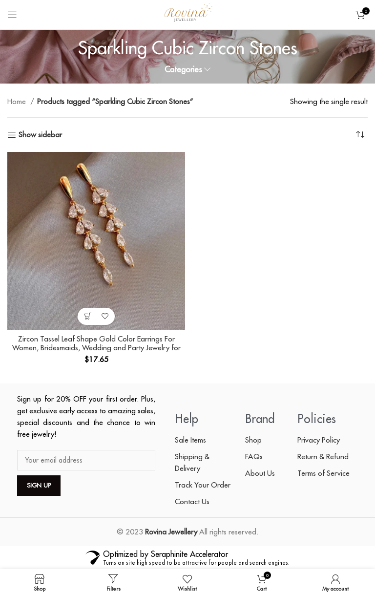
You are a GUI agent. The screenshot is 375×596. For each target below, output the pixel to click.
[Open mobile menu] (12, 14)
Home (17, 101)
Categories (183, 69)
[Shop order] (360, 135)
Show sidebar (40, 134)
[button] (87, 316)
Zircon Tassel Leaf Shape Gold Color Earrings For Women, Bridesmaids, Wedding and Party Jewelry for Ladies (96, 347)
